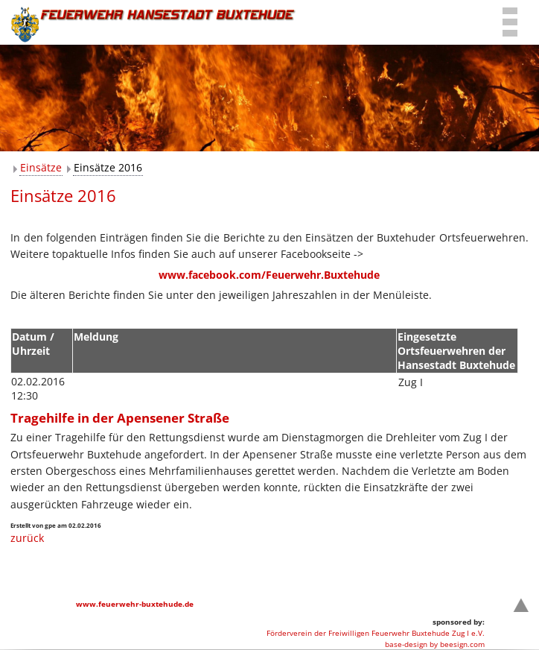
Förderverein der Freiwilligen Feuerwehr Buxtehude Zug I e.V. (376, 633)
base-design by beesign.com (435, 644)
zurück (27, 538)
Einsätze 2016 (108, 167)
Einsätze (41, 167)
